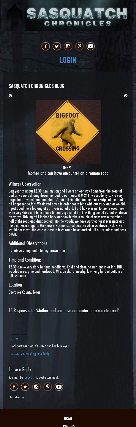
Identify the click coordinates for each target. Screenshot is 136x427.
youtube (90, 46)
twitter (57, 46)
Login (68, 60)
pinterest (79, 46)
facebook (45, 46)
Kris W (15, 339)
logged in (29, 377)
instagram (68, 46)
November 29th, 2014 (21, 354)
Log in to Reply (40, 353)
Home (68, 418)
